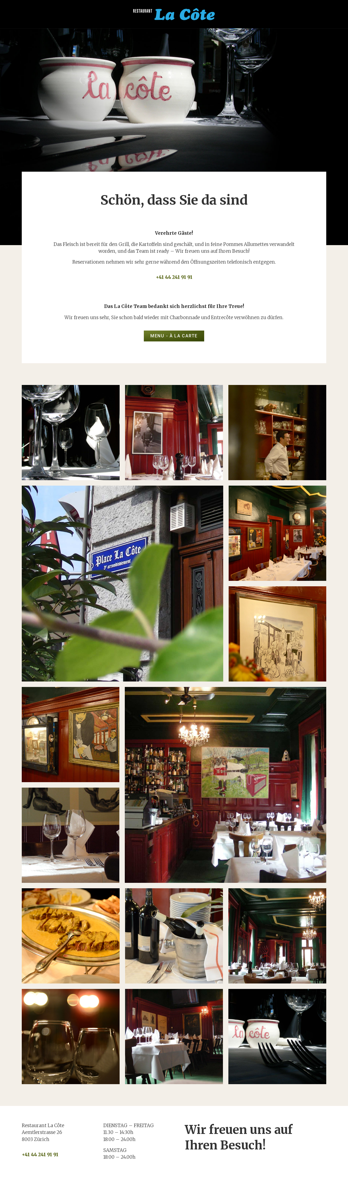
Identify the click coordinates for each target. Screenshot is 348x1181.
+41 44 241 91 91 (174, 277)
